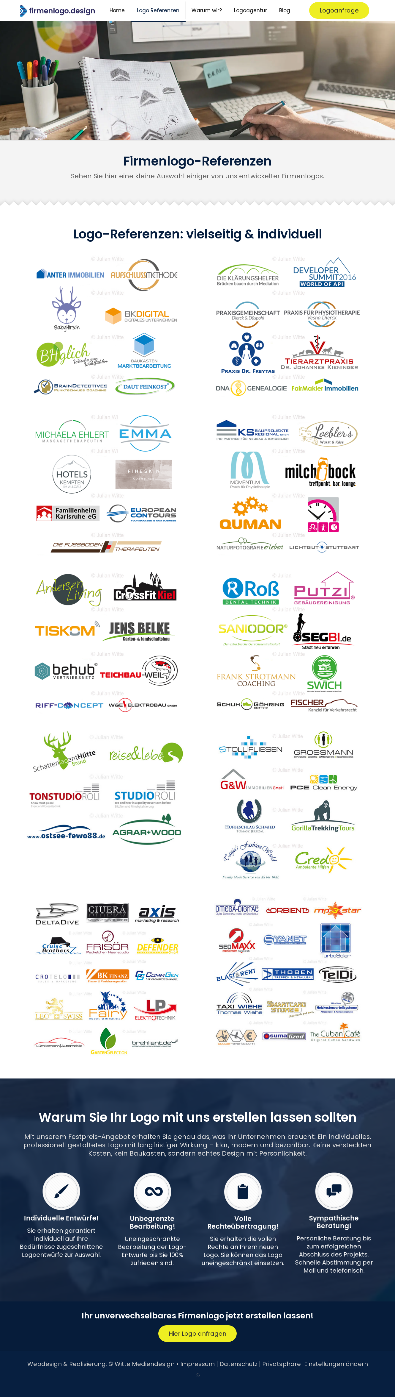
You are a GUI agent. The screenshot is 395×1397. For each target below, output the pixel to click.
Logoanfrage (339, 10)
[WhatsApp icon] (197, 1375)
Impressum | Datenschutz (218, 1364)
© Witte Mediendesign (141, 1364)
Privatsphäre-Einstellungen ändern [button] (315, 1364)
